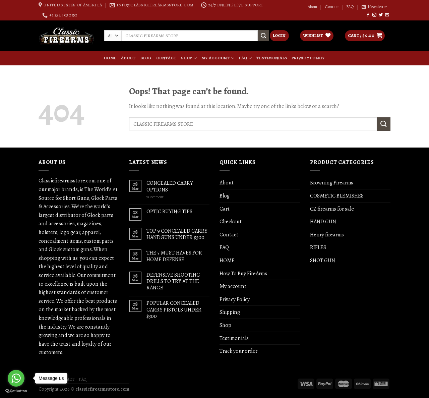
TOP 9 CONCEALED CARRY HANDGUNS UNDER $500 (176, 234)
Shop (188, 58)
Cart (225, 209)
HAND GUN (323, 221)
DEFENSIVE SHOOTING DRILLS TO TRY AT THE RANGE (173, 281)
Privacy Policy (308, 58)
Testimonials (271, 58)
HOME (110, 58)
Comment (155, 197)
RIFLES (318, 247)
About (312, 6)
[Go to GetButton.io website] (16, 391)
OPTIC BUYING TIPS (169, 211)
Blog (145, 58)
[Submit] (383, 123)
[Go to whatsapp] (16, 378)
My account (217, 58)
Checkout (231, 221)
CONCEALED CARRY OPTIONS (169, 186)
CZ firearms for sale (332, 209)
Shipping (230, 312)
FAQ (350, 6)
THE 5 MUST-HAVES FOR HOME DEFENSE (174, 255)
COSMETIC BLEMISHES (337, 195)
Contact (332, 6)
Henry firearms (327, 234)
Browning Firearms (331, 182)
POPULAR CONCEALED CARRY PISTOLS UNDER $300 (173, 309)
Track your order (238, 351)
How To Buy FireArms (243, 273)
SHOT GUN (322, 260)
